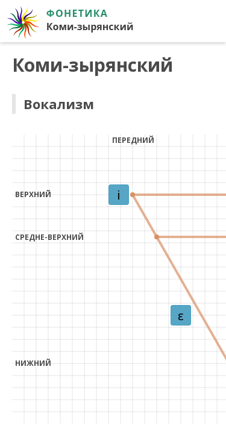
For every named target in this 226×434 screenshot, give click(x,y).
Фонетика (77, 13)
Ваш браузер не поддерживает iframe (113, 238)
